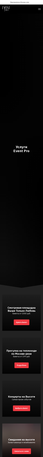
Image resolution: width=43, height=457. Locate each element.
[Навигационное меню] (39, 9)
